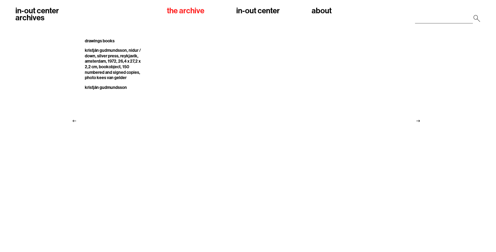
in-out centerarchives (37, 14)
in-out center (258, 11)
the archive (185, 11)
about (322, 11)
